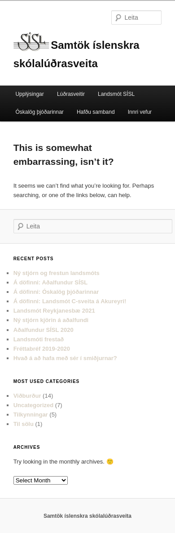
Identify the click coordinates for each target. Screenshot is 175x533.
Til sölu (23, 424)
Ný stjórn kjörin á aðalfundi (51, 320)
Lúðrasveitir (71, 94)
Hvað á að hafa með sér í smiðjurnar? (65, 358)
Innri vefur (140, 112)
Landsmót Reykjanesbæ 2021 (54, 310)
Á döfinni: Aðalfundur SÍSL (50, 282)
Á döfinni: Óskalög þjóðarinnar (56, 291)
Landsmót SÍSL (116, 94)
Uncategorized (33, 405)
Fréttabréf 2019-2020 (41, 348)
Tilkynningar (30, 414)
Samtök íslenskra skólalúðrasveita (87, 516)
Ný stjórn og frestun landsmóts (56, 273)
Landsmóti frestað (38, 339)
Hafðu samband (96, 112)
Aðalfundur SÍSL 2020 (43, 330)
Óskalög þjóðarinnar (39, 112)
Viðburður (27, 395)
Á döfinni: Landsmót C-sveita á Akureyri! (70, 301)
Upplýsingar (29, 94)
